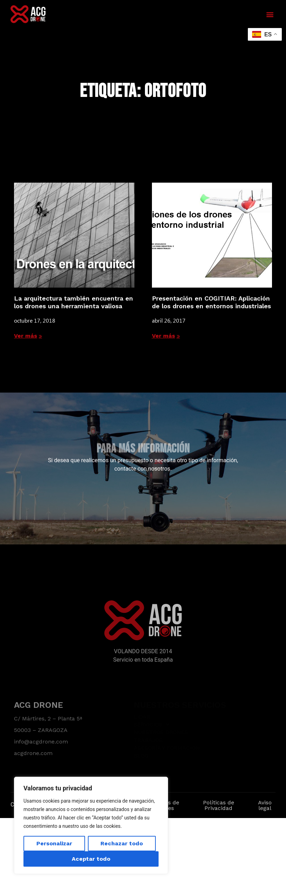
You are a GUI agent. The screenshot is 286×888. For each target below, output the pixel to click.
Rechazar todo (121, 843)
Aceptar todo (91, 858)
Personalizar (54, 843)
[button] (269, 14)
